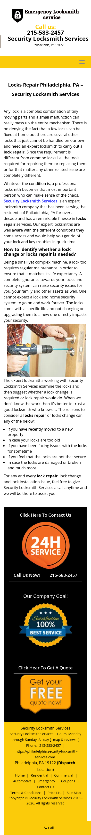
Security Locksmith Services (31, 201)
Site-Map (74, 792)
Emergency (46, 781)
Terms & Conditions (25, 792)
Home (20, 775)
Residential (39, 775)
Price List (55, 792)
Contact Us (45, 787)
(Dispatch (66, 762)
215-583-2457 (45, 32)
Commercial (63, 775)
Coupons (68, 781)
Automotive (22, 781)
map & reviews (65, 739)
